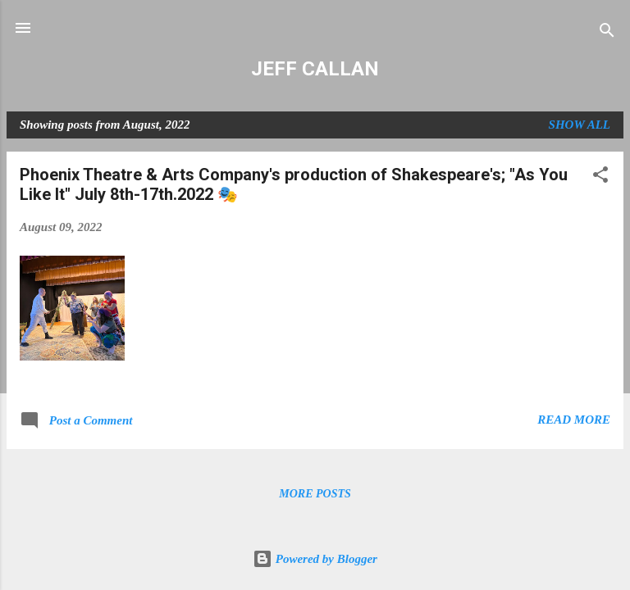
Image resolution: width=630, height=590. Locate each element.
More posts (315, 494)
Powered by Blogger (315, 558)
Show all (579, 124)
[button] (600, 177)
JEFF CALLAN (315, 68)
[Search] (607, 33)
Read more (573, 419)
